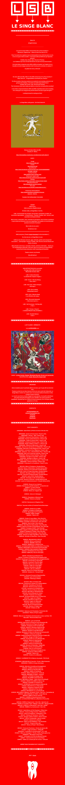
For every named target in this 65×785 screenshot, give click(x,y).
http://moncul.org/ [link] (32, 166)
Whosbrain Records (35, 375)
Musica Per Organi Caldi (39, 377)
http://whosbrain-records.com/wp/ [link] (32, 184)
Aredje (30, 377)
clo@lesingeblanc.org (32, 411)
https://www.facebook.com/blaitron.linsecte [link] (32, 192)
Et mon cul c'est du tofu (47, 375)
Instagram (32, 416)
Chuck (34, 755)
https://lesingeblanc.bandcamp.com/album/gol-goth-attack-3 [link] (32, 155)
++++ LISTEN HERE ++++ (32, 328)
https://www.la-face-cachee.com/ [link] (32, 174)
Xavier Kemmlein (33, 234)
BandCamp (32, 418)
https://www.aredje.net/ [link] (32, 163)
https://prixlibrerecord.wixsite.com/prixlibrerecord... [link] (32, 187)
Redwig (27, 375)
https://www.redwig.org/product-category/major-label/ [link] (32, 181)
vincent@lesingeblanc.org (32, 413)
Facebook (32, 414)
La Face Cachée (20, 375)
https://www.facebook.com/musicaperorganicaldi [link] (32, 177)
